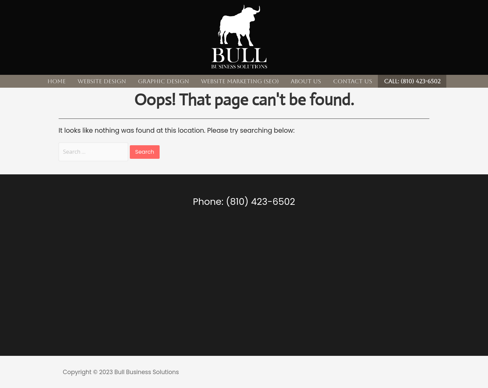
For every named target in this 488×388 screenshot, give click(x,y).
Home (56, 81)
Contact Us (352, 81)
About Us (306, 81)
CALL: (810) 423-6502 (412, 81)
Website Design (102, 81)
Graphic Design (163, 81)
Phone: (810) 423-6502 (244, 201)
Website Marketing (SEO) (240, 81)
